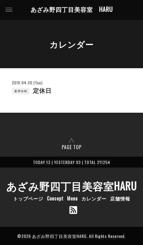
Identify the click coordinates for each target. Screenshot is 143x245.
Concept (55, 198)
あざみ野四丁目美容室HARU (71, 185)
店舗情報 (120, 198)
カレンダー (94, 198)
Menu (72, 198)
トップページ (28, 198)
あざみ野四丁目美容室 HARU (72, 9)
